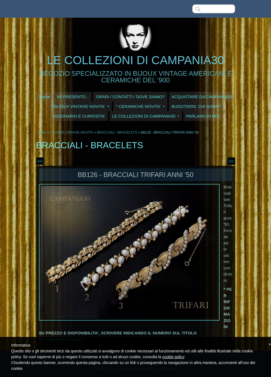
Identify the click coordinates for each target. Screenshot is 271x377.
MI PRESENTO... (73, 96)
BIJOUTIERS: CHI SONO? (196, 106)
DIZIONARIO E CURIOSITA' (79, 116)
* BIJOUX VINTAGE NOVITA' (80, 106)
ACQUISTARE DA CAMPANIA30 (202, 96)
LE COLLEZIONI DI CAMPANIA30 (135, 60)
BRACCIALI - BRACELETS (117, 132)
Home (44, 96)
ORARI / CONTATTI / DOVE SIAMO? (130, 96)
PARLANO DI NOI (203, 116)
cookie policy (173, 357)
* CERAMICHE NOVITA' (140, 106)
